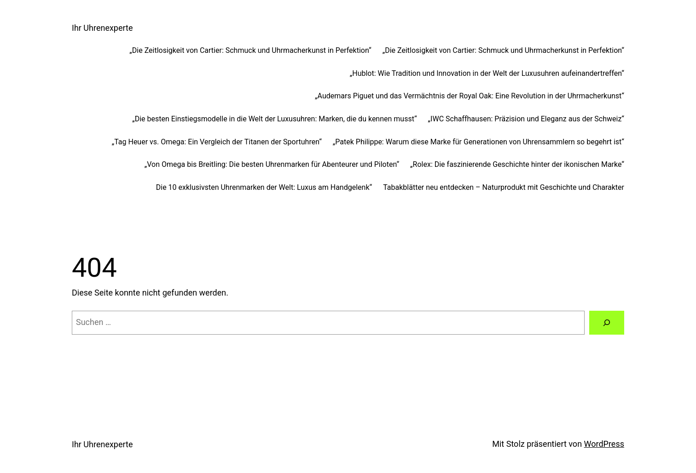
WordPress (604, 444)
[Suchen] (606, 323)
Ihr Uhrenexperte (102, 28)
